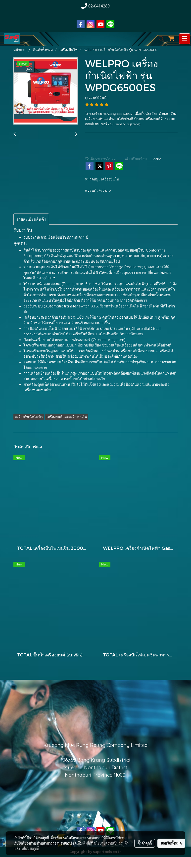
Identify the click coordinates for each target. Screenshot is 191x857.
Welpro (105, 190)
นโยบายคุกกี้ (30, 848)
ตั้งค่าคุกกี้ (145, 843)
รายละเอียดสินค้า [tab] (31, 219)
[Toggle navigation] (184, 38)
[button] (160, 39)
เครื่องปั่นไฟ (110, 179)
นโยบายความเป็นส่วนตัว (111, 843)
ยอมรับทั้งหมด (171, 843)
